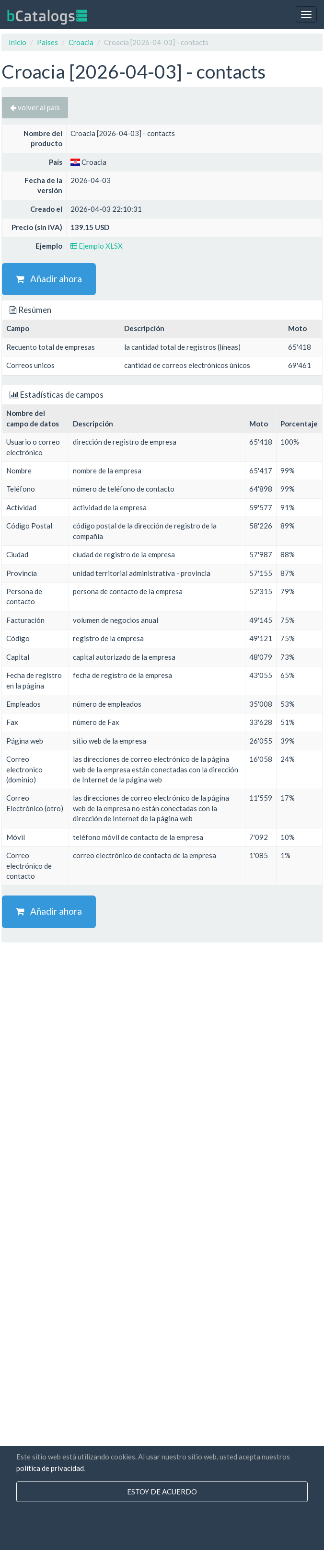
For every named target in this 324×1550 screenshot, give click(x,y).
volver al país (35, 107)
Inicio (17, 42)
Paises (47, 42)
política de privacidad (50, 1468)
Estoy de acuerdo (162, 1491)
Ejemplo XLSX (96, 245)
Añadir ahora (49, 278)
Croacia (81, 42)
